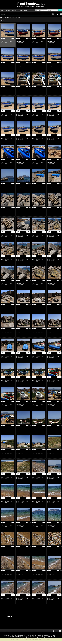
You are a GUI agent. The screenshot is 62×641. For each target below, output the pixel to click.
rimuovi (45, 639)
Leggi (37, 639)
